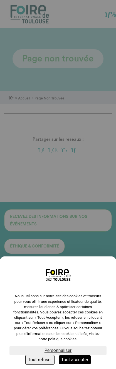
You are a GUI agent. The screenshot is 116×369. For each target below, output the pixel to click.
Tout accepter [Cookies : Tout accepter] (74, 359)
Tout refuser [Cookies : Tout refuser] (40, 359)
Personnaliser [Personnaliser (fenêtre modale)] (58, 350)
